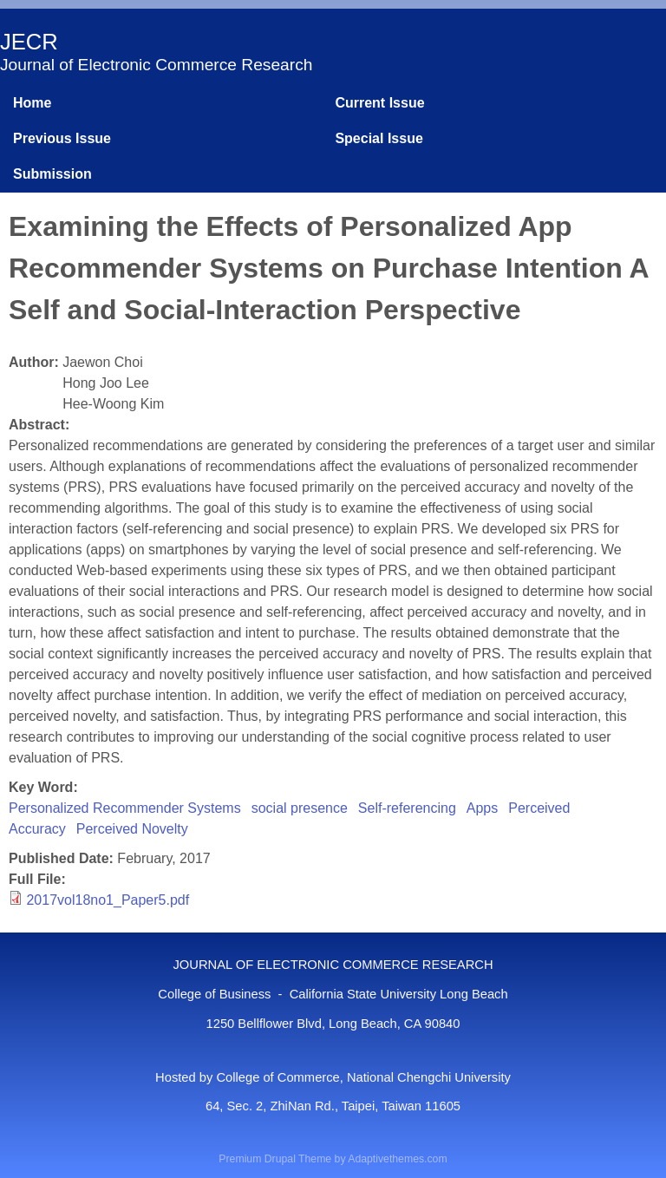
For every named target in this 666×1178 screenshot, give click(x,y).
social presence (299, 808)
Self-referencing (407, 808)
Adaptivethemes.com (397, 1159)
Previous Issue (62, 138)
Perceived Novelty (132, 828)
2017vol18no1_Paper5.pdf (107, 900)
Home (32, 102)
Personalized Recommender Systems (125, 808)
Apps (482, 808)
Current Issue (379, 102)
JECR (29, 41)
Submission (52, 174)
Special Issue (378, 138)
